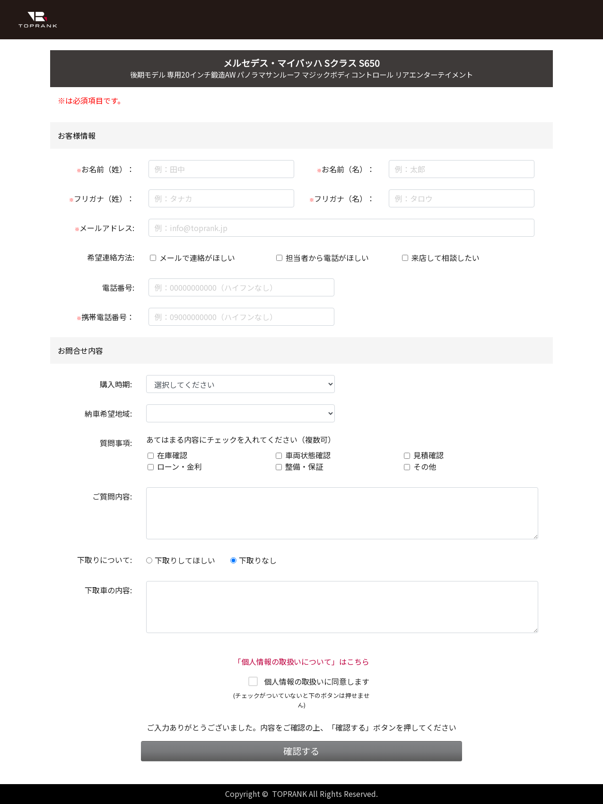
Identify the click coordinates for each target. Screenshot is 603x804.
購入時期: (116, 384)
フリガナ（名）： (342, 198)
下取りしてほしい (180, 560)
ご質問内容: (112, 496)
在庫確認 (172, 455)
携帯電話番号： (105, 316)
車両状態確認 (308, 455)
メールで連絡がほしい (197, 257)
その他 (424, 466)
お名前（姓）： (105, 169)
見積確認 (428, 455)
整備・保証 (304, 466)
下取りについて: (104, 559)
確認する (301, 751)
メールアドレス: (104, 227)
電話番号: (118, 287)
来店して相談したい (445, 257)
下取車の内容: (108, 590)
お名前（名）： (346, 169)
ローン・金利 (179, 466)
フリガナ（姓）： (101, 198)
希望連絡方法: (110, 257)
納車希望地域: (108, 413)
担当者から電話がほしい (327, 257)
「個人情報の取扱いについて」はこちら (302, 661)
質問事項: (116, 442)
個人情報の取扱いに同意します (317, 681)
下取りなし (253, 560)
